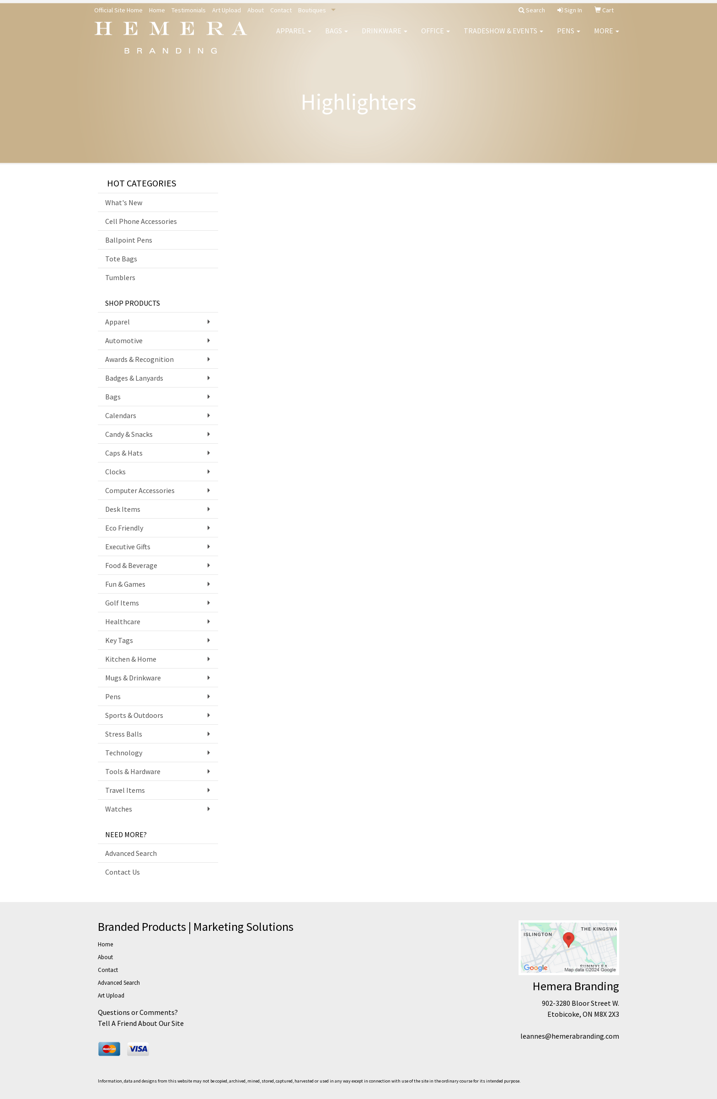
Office (435, 36)
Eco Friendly (124, 527)
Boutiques (312, 10)
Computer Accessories (140, 490)
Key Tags (119, 640)
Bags (336, 36)
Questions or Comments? (138, 1012)
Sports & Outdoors (134, 715)
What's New (123, 202)
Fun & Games (125, 584)
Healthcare (122, 621)
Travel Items (125, 790)
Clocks (115, 471)
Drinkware (384, 36)
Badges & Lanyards (134, 377)
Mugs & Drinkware (133, 677)
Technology (123, 752)
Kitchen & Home (130, 659)
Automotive (124, 340)
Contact (281, 10)
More (606, 36)
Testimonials (188, 10)
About (255, 10)
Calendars (120, 415)
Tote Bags (121, 258)
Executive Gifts (127, 546)
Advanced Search (131, 853)
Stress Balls (123, 733)
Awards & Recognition (139, 359)
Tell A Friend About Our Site (141, 1023)
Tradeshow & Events (503, 36)
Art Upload (226, 10)
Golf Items (122, 602)
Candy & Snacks (129, 434)
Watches (118, 808)
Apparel (293, 36)
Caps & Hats (124, 452)
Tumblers (120, 277)
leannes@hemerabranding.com (569, 1036)
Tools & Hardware (133, 771)
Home (157, 10)
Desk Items (122, 509)
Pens (568, 36)
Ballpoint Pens (128, 239)
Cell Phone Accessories (141, 221)
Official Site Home (118, 10)
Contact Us (122, 871)
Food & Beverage (131, 565)
